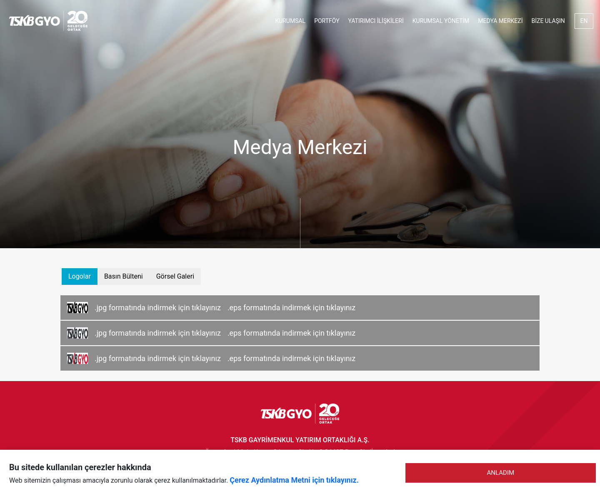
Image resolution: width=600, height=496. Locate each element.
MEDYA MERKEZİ (500, 20)
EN (584, 20)
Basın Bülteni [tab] (123, 276)
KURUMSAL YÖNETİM (441, 20)
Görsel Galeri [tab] (175, 276)
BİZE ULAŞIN (548, 20)
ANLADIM (501, 472)
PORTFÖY (326, 20)
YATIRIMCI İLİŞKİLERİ (376, 20)
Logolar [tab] (79, 276)
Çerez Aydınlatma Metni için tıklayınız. (294, 480)
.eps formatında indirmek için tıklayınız (291, 307)
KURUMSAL (290, 20)
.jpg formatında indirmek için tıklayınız (158, 307)
